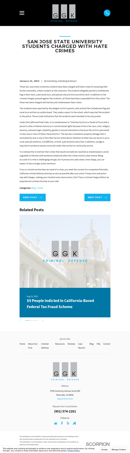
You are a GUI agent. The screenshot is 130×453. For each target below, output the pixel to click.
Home (22, 343)
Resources (60, 343)
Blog (33, 188)
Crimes (40, 188)
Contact (106, 343)
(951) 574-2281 (65, 411)
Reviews (71, 343)
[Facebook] (61, 423)
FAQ (98, 343)
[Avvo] (74, 423)
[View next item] (44, 320)
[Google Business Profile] (55, 423)
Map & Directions (65, 398)
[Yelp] (68, 423)
